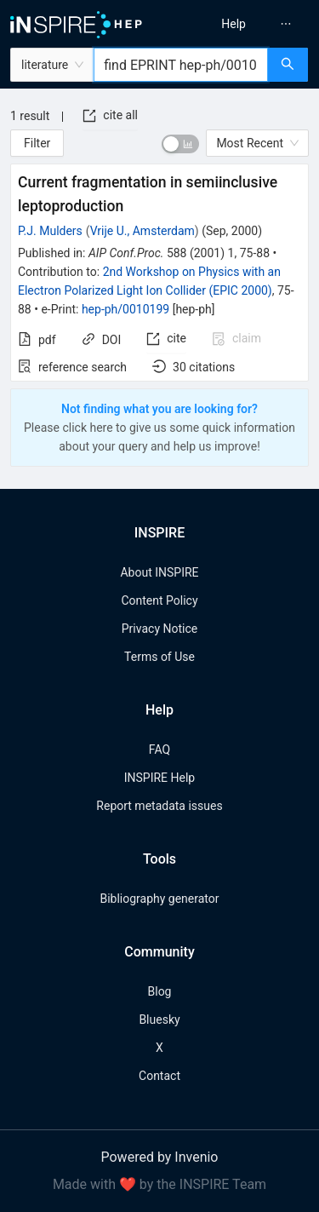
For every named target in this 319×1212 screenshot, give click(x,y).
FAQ (159, 749)
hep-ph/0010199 (125, 309)
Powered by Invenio (160, 1157)
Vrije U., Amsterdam (142, 231)
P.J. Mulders (50, 231)
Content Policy (159, 600)
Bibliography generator (159, 898)
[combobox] (181, 65)
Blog (160, 991)
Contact (159, 1076)
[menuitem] (233, 24)
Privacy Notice (159, 628)
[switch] (180, 144)
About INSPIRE (159, 572)
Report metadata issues (159, 806)
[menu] (242, 24)
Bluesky (159, 1019)
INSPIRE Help (159, 777)
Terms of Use (159, 656)
